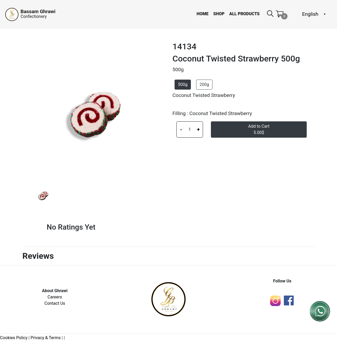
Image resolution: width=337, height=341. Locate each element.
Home (203, 13)
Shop (219, 13)
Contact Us (54, 303)
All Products (244, 13)
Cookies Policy (13, 337)
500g (182, 84)
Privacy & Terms (46, 337)
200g (204, 84)
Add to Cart (259, 129)
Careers (54, 296)
